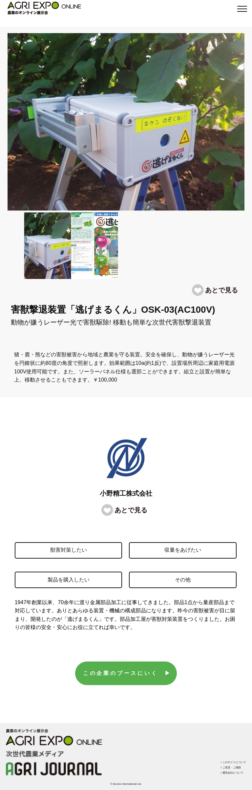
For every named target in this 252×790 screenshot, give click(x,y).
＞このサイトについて (233, 762)
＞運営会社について (231, 772)
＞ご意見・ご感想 (230, 767)
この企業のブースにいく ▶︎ (127, 673)
